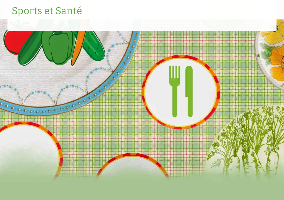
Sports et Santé (47, 11)
